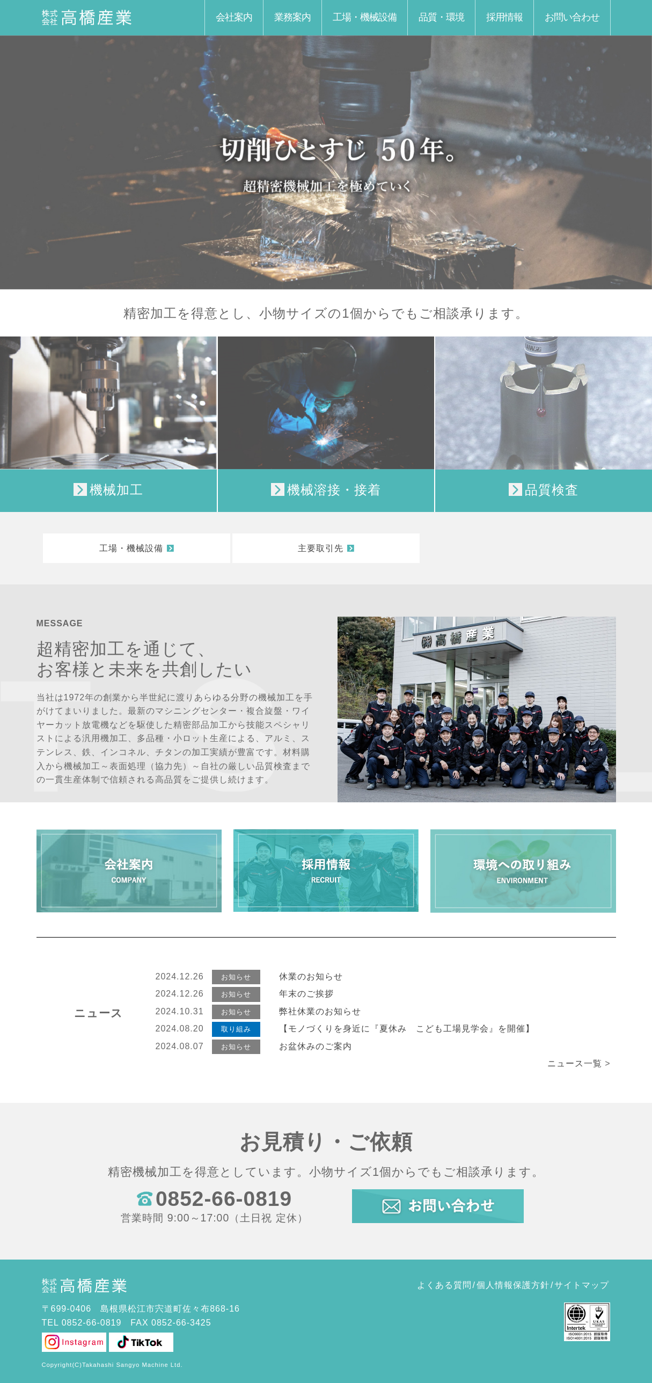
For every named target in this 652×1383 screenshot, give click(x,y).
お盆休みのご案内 (315, 1046)
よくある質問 (444, 1285)
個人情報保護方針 (513, 1285)
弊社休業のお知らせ (320, 1011)
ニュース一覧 (574, 1063)
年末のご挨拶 (306, 993)
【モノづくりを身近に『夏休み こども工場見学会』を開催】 (406, 1028)
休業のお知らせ (311, 976)
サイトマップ (581, 1285)
